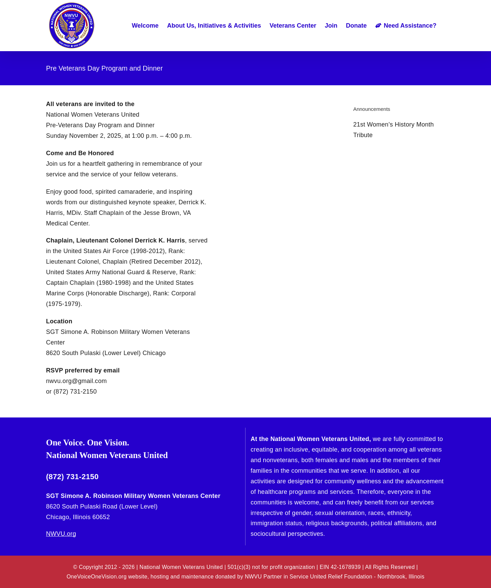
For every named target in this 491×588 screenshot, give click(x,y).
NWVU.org (61, 533)
